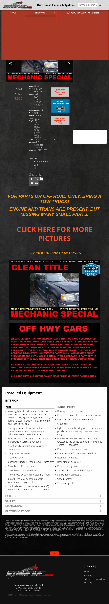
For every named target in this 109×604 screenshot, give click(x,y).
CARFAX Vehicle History (90, 130)
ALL (36, 167)
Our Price (18, 91)
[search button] (99, 5)
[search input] (87, 5)
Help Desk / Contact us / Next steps (82, 13)
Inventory (88, 575)
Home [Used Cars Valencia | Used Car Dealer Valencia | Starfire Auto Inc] (12, 13)
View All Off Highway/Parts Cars (60, 120)
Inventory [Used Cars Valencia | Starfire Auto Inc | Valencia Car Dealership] (40, 13)
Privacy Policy (46, 595)
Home (86, 571)
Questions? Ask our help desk (60, 92)
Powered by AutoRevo (36, 595)
